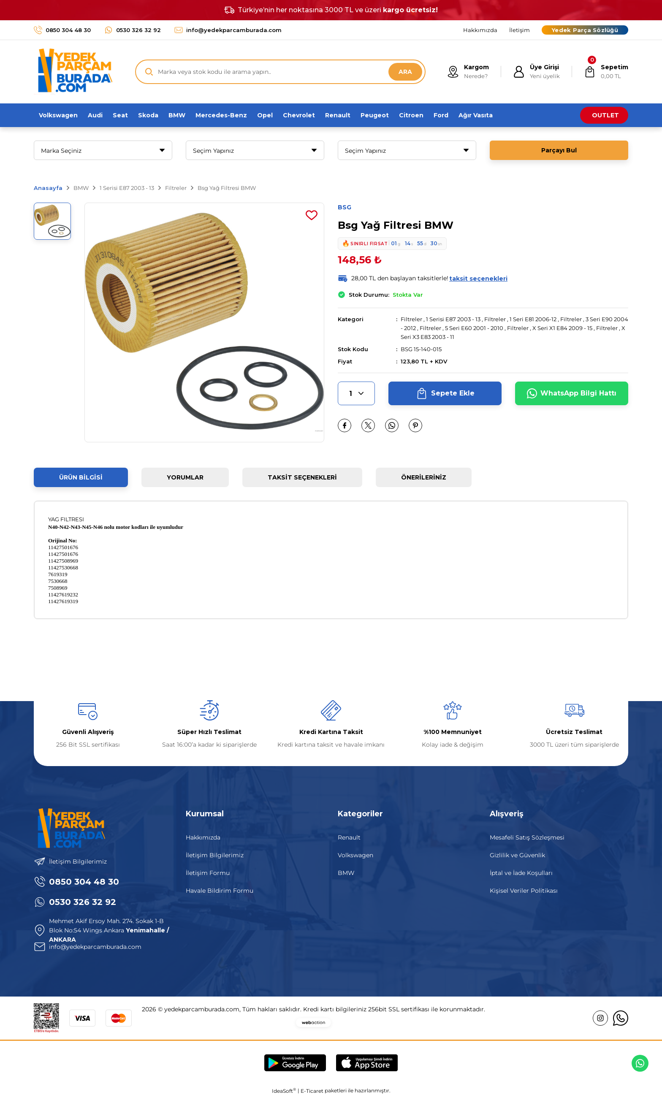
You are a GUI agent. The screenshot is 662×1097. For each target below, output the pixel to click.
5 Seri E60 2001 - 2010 (474, 328)
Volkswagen (355, 855)
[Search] (280, 72)
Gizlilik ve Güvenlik (517, 855)
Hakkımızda (203, 837)
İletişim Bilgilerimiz (215, 855)
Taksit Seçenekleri (302, 477)
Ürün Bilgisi (81, 477)
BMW (346, 873)
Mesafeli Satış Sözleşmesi (527, 837)
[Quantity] (356, 393)
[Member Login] (536, 71)
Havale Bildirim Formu (219, 890)
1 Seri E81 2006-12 (533, 319)
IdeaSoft (284, 1090)
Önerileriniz (423, 477)
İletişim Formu (208, 873)
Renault (349, 837)
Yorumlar (185, 477)
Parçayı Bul (559, 150)
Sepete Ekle (445, 393)
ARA (405, 72)
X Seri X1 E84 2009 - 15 (562, 328)
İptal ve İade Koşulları (521, 873)
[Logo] (73, 72)
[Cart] (606, 71)
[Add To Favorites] (311, 215)
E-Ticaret (312, 1091)
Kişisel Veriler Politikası (524, 890)
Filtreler (411, 319)
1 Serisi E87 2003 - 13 (453, 319)
